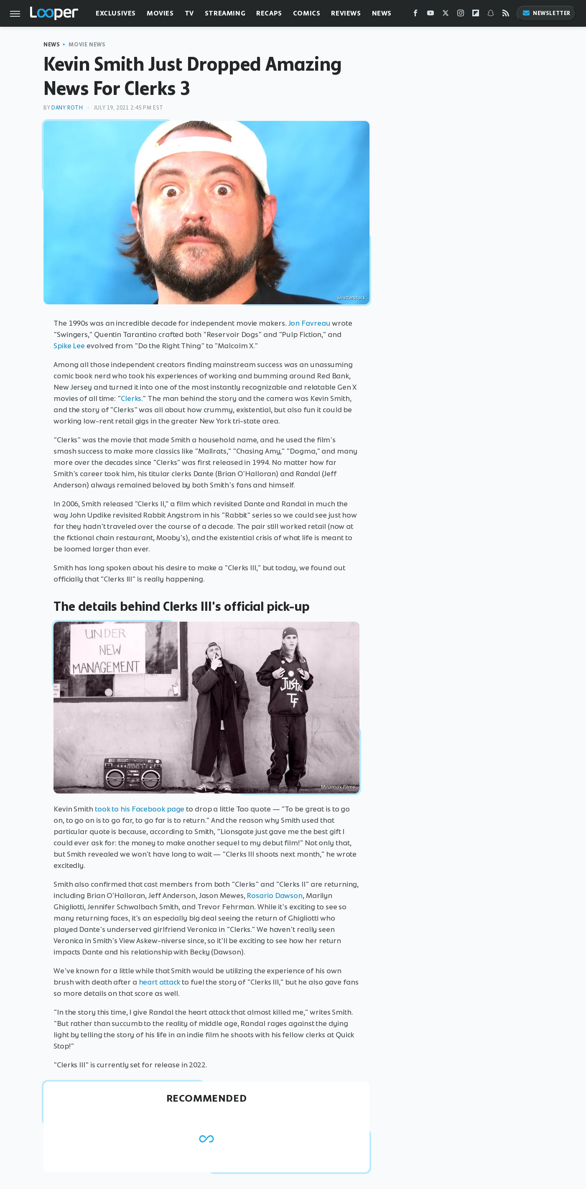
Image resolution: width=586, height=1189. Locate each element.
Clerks (131, 398)
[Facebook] (415, 15)
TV (189, 13)
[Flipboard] (475, 15)
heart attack (160, 982)
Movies (160, 13)
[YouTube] (430, 15)
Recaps (269, 13)
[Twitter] (445, 15)
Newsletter (546, 13)
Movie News (87, 44)
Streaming (225, 13)
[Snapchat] (491, 15)
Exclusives (116, 13)
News (382, 13)
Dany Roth (67, 107)
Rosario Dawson (275, 895)
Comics (307, 13)
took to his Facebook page (140, 809)
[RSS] (506, 15)
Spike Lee (69, 346)
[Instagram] (460, 15)
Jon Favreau (309, 323)
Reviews (346, 13)
